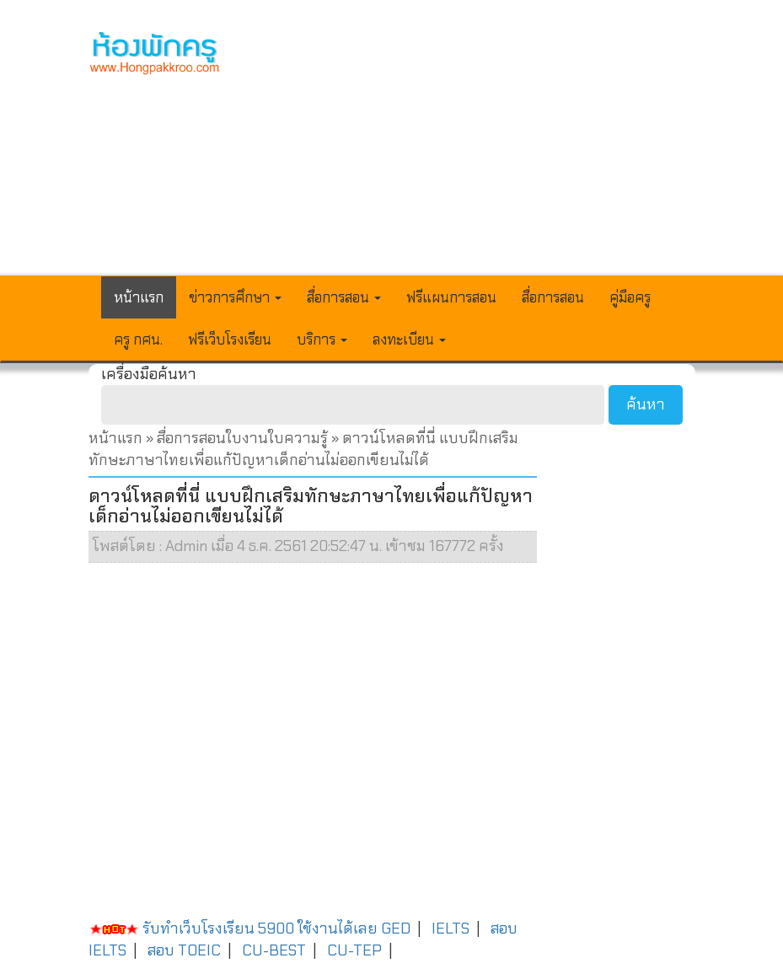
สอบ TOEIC (184, 950)
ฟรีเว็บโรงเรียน (229, 339)
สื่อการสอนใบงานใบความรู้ (244, 438)
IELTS (450, 928)
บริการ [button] (322, 339)
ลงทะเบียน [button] (409, 339)
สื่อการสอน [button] (344, 297)
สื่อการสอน (553, 297)
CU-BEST (274, 950)
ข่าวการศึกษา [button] (235, 297)
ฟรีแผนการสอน (451, 297)
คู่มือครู (630, 297)
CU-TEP (354, 950)
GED (395, 928)
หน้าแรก (139, 297)
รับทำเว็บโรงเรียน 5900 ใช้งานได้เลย (233, 928)
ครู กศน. (138, 339)
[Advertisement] (470, 148)
